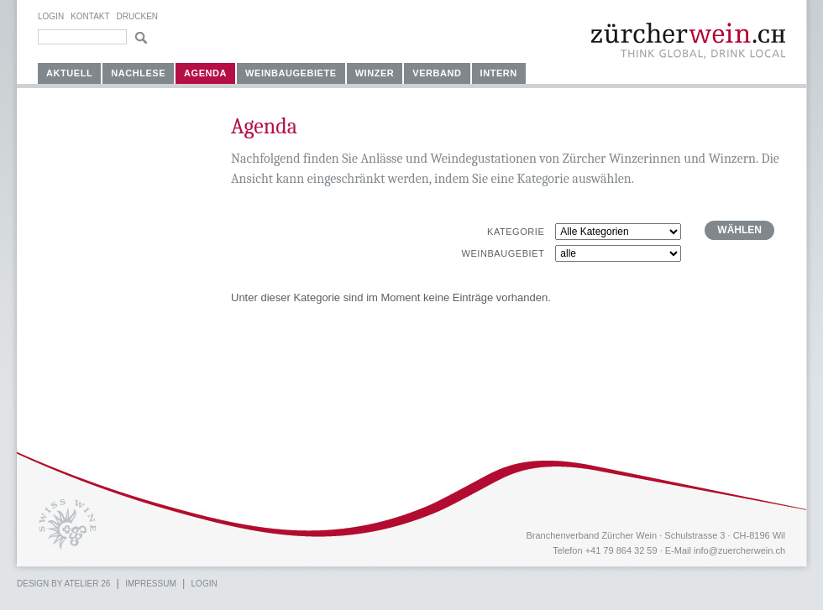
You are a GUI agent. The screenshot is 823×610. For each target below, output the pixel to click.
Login (51, 16)
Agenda (205, 73)
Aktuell (69, 73)
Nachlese (138, 73)
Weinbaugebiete (291, 73)
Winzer (375, 73)
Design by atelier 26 (63, 583)
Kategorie (515, 232)
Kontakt (90, 16)
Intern (498, 73)
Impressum (150, 583)
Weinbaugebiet (502, 253)
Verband (436, 73)
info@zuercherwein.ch (739, 550)
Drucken (137, 16)
